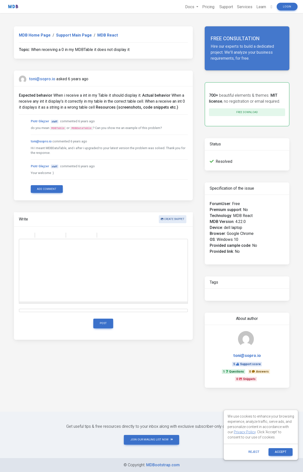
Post (103, 323)
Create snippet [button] (172, 219)
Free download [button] (247, 112)
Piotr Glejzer (40, 121)
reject (253, 452)
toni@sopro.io (42, 79)
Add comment (46, 189)
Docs (190, 6)
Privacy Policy (245, 432)
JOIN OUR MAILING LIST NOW (151, 439)
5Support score (247, 364)
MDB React (107, 35)
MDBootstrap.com (163, 465)
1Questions (233, 371)
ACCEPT (280, 452)
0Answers (259, 371)
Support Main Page (74, 35)
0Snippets (246, 379)
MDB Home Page (35, 35)
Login (287, 6)
